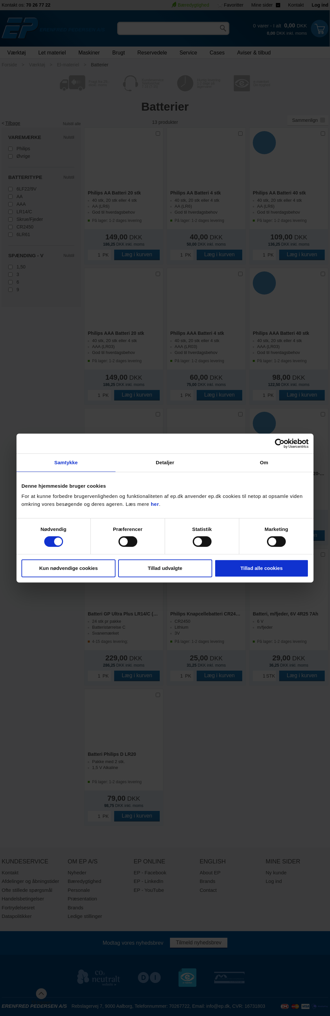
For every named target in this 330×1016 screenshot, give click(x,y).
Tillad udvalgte (165, 568)
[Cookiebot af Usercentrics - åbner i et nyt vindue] (280, 443)
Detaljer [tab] (165, 462)
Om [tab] (264, 462)
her (155, 504)
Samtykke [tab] (66, 462)
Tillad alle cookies (261, 568)
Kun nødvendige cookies (68, 568)
